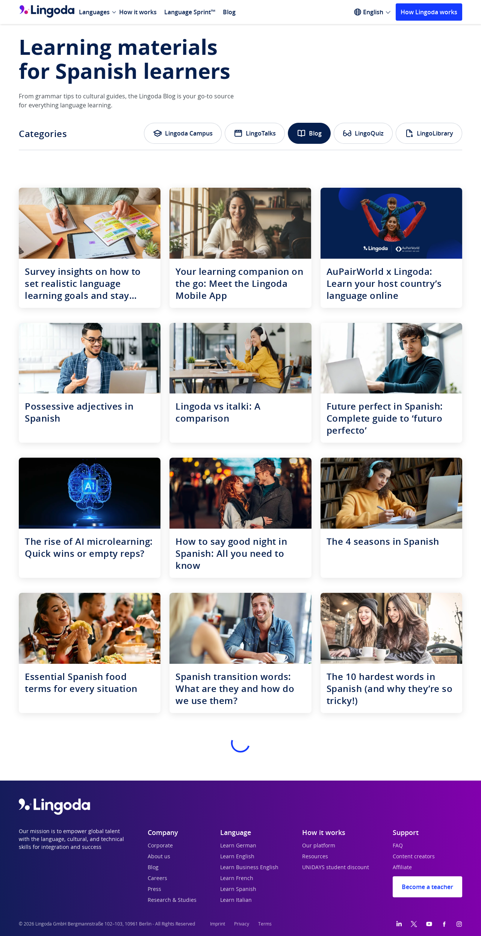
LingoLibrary (429, 133)
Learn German (238, 846)
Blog (229, 12)
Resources (315, 856)
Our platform (318, 846)
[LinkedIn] (399, 924)
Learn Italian (236, 900)
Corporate (160, 846)
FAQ (398, 846)
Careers (157, 878)
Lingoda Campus (183, 133)
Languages (94, 12)
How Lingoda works (429, 12)
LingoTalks (255, 133)
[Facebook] (444, 924)
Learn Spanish (238, 889)
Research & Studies (172, 900)
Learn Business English (249, 867)
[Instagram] (459, 924)
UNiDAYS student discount (335, 867)
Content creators (414, 856)
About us (159, 856)
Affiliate (402, 867)
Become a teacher (427, 887)
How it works (138, 12)
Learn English (237, 856)
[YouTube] (429, 924)
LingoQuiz (363, 133)
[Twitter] (414, 924)
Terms (265, 924)
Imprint (217, 924)
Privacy (241, 924)
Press (154, 889)
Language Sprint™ (189, 12)
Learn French (236, 878)
